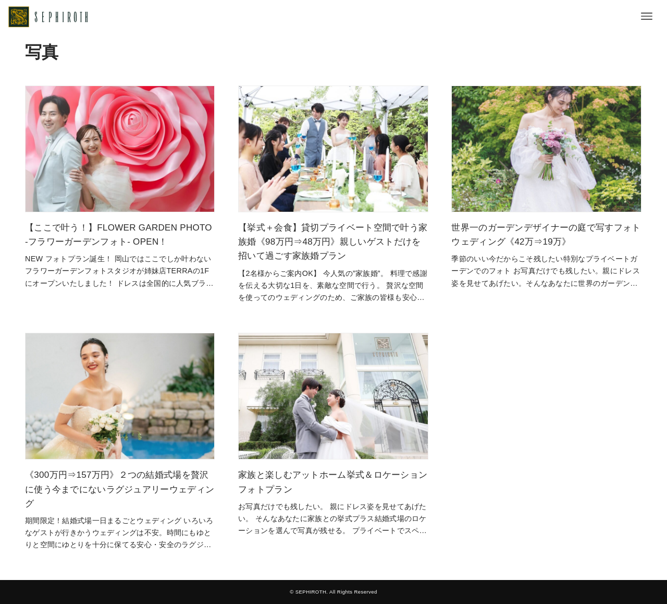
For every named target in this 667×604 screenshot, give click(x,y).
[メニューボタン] (646, 16)
